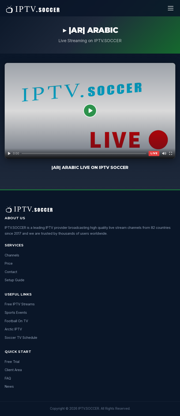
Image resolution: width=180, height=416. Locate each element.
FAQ (8, 378)
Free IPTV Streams (20, 304)
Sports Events (16, 312)
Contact (11, 272)
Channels (12, 255)
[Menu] (170, 8)
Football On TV (16, 321)
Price (9, 263)
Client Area (13, 370)
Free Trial (12, 362)
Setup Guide (14, 280)
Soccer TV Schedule (21, 337)
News (9, 386)
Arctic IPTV (13, 329)
